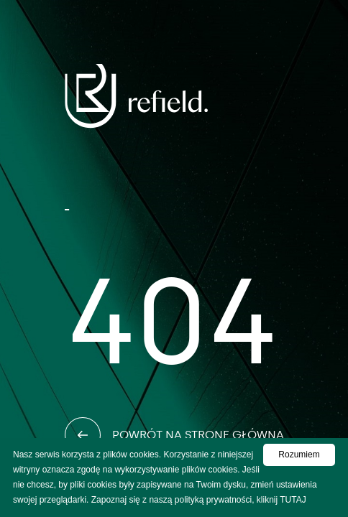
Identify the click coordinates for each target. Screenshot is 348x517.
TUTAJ (293, 500)
